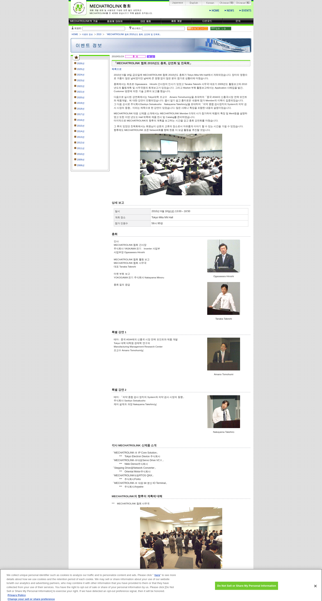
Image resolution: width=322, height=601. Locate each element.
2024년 (80, 74)
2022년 (80, 86)
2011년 (80, 148)
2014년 (80, 131)
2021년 (80, 91)
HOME (75, 34)
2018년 (80, 108)
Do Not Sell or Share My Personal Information (246, 588)
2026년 (80, 63)
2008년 (80, 165)
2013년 (80, 137)
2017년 (80, 114)
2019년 (80, 103)
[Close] (315, 588)
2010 (99, 34)
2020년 (80, 97)
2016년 (80, 120)
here (157, 577)
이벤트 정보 (87, 34)
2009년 (80, 159)
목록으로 (117, 69)
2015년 (80, 126)
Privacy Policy (17, 597)
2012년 (80, 142)
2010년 (80, 154)
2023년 (80, 80)
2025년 (80, 69)
